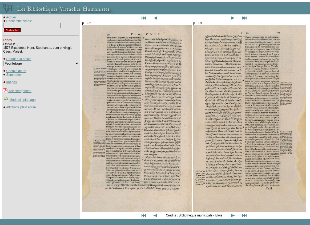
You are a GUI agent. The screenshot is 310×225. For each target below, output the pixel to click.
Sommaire (13, 75)
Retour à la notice (18, 59)
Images (11, 82)
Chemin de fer (16, 71)
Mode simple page (23, 100)
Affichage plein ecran (21, 107)
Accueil (11, 17)
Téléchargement (19, 91)
